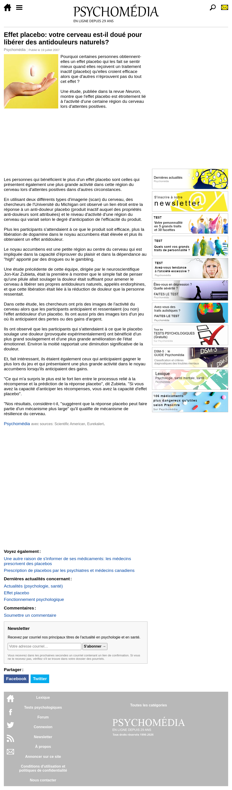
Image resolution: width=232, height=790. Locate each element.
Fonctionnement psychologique (34, 599)
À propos (43, 747)
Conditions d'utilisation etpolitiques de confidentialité (43, 768)
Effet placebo (16, 592)
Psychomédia (15, 50)
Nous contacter (43, 780)
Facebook (16, 678)
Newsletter (43, 737)
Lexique (43, 697)
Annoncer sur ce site (43, 757)
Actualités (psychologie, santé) (33, 586)
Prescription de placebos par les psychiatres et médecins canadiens (69, 570)
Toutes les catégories (148, 705)
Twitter (40, 678)
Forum (43, 717)
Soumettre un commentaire (30, 615)
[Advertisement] (75, 143)
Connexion (43, 727)
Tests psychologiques (43, 707)
